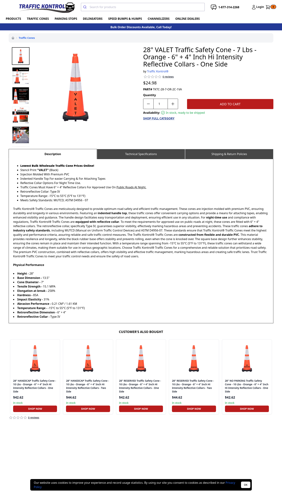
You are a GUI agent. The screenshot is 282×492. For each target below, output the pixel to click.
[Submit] (85, 7)
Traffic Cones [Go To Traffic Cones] (38, 19)
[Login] (257, 7)
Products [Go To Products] (13, 19)
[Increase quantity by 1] (173, 104)
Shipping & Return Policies (229, 154)
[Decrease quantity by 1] (148, 104)
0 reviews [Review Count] (168, 76)
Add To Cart (230, 104)
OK (245, 484)
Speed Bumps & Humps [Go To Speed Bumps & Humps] (125, 19)
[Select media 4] (20, 115)
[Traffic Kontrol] (46, 7)
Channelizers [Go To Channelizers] (158, 19)
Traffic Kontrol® (158, 71)
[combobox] (143, 7)
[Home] (13, 37)
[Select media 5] (20, 135)
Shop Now (35, 408)
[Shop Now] (35, 409)
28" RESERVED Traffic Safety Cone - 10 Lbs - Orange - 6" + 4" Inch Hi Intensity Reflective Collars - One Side (140, 386)
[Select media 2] (20, 75)
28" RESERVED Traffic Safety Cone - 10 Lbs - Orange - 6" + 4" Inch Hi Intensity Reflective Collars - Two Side (193, 386)
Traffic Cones (27, 38)
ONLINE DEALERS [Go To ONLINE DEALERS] (187, 19)
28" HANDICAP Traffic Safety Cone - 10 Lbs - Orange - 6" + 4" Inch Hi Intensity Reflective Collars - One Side (34, 386)
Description (52, 154)
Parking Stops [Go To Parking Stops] (66, 19)
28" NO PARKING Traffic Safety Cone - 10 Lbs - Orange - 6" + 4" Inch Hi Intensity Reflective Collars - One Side (247, 386)
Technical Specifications (141, 154)
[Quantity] (160, 104)
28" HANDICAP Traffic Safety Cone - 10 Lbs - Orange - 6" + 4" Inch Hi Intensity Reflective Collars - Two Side (87, 386)
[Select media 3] (20, 95)
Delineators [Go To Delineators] (93, 19)
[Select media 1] (20, 56)
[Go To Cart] (270, 7)
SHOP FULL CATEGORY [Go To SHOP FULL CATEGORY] (158, 118)
